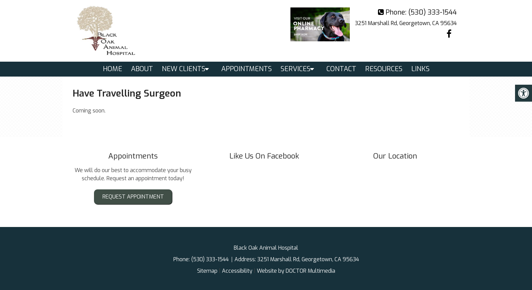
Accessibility (237, 270)
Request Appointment (133, 196)
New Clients (183, 69)
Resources (383, 69)
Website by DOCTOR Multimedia (296, 270)
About (142, 69)
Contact (341, 69)
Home (112, 69)
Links (420, 69)
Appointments (246, 69)
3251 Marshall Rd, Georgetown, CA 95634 (406, 23)
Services (295, 69)
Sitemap (207, 270)
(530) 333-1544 (432, 12)
